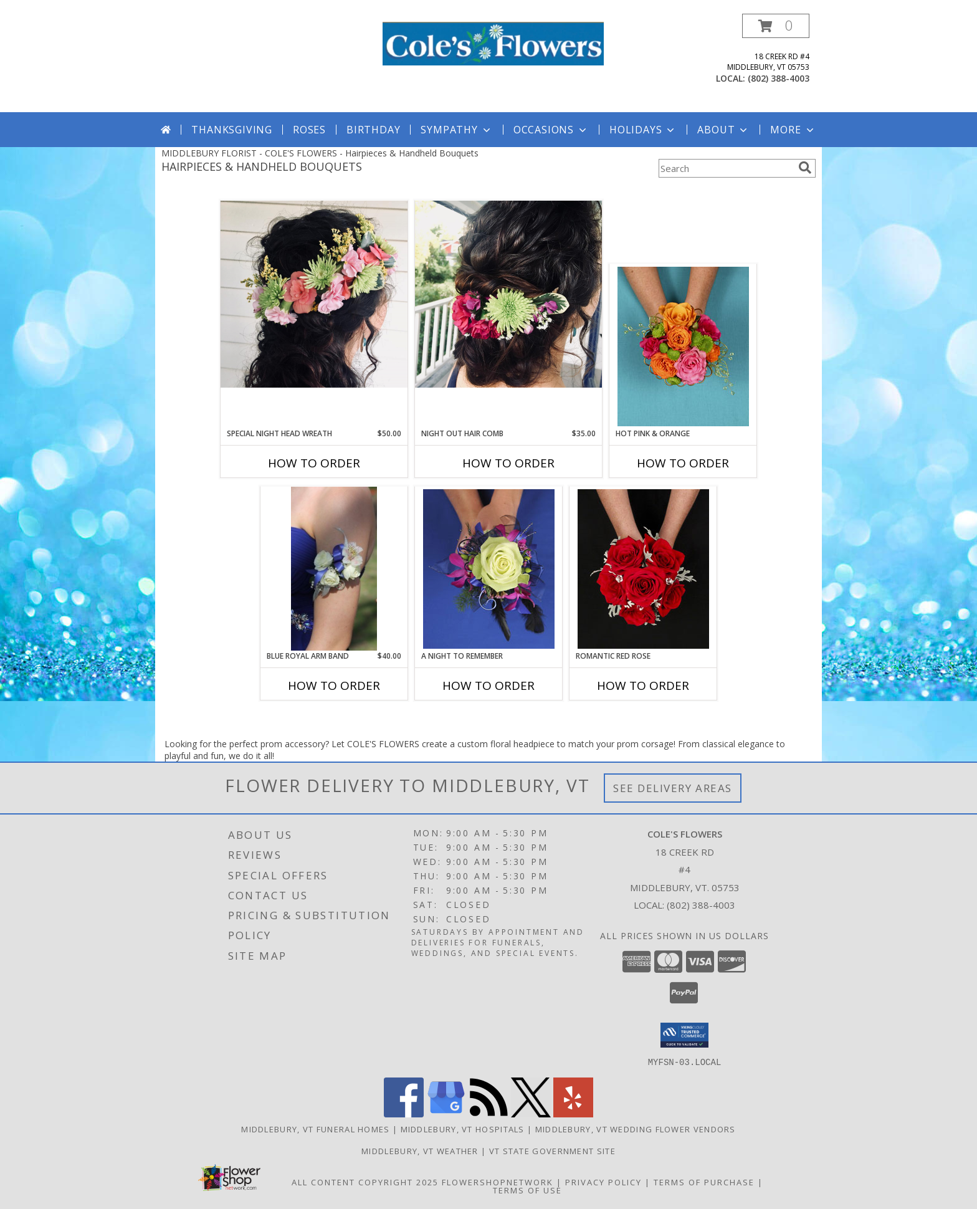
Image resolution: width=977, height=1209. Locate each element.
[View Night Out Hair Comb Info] (508, 294)
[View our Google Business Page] (446, 1113)
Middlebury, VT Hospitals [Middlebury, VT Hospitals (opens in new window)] (463, 1128)
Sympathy (456, 129)
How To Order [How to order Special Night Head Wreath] (314, 463)
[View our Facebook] (404, 1113)
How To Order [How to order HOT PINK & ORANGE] (683, 463)
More (793, 129)
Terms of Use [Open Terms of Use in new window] (527, 1189)
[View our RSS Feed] (488, 1113)
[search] (805, 167)
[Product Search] (726, 168)
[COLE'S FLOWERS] (493, 43)
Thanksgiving (231, 129)
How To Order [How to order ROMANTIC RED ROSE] (643, 685)
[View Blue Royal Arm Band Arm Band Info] (333, 569)
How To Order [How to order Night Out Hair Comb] (508, 463)
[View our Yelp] (573, 1113)
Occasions (551, 129)
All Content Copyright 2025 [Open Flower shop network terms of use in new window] (365, 1181)
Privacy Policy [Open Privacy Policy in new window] (603, 1181)
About (723, 129)
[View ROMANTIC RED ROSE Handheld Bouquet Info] (643, 569)
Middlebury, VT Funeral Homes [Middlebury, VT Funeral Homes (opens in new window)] (315, 1128)
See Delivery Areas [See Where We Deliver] (672, 788)
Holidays (643, 129)
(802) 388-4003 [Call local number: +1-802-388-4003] (778, 78)
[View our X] (531, 1113)
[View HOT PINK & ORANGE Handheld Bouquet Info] (683, 346)
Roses (309, 129)
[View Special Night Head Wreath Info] (314, 294)
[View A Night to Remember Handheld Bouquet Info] (489, 569)
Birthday (373, 129)
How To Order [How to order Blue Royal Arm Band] (334, 685)
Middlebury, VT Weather (420, 1150)
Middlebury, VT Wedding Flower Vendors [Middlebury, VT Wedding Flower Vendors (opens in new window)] (635, 1128)
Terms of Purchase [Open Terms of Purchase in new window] (704, 1181)
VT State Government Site (552, 1150)
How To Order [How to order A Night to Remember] (488, 685)
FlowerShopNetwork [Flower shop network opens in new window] (497, 1181)
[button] (775, 26)
